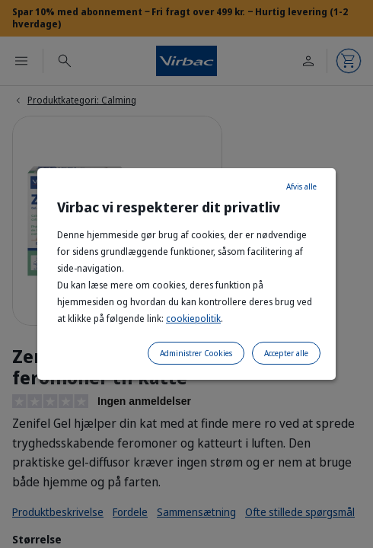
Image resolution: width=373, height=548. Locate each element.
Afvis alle (301, 186)
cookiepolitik (193, 318)
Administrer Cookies (196, 353)
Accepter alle (286, 353)
